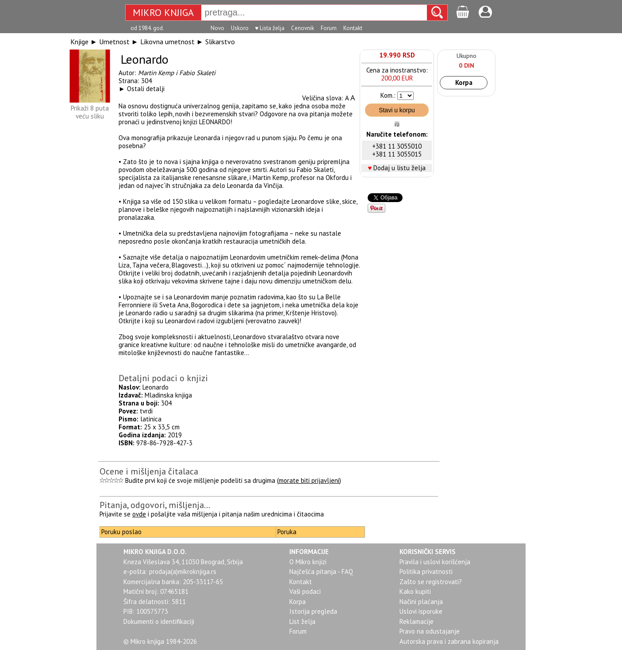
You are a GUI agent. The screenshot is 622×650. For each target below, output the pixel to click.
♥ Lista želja (270, 28)
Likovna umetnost (167, 41)
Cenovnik (302, 28)
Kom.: (387, 95)
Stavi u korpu (397, 110)
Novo (217, 28)
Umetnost (114, 41)
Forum (329, 28)
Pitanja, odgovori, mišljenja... (155, 505)
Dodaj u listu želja (399, 168)
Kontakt (352, 28)
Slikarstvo (220, 41)
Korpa (463, 82)
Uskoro (240, 28)
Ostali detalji (146, 88)
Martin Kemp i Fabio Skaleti (176, 73)
